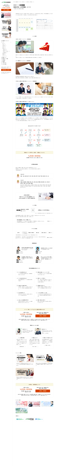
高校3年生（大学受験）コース (6, 51)
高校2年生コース (5, 50)
